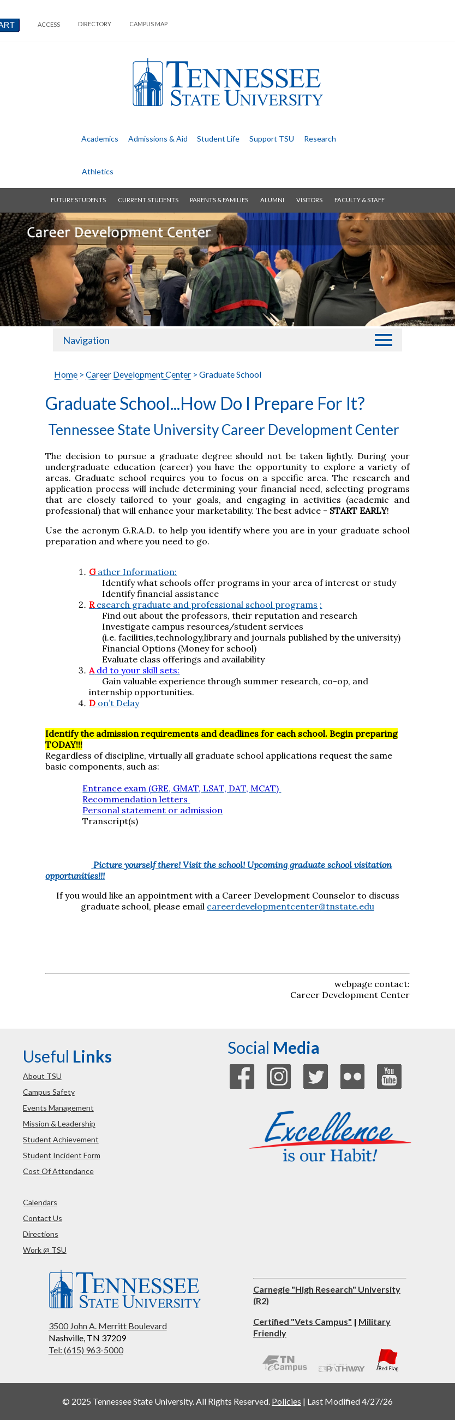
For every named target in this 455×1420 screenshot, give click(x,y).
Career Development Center (138, 374)
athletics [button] (97, 171)
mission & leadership (59, 1123)
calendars (40, 1202)
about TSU (42, 1076)
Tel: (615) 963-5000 (86, 1350)
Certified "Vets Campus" (302, 1321)
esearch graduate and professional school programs (203, 604)
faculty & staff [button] (359, 199)
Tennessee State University (227, 82)
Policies (286, 1401)
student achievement (61, 1139)
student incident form (61, 1155)
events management (58, 1107)
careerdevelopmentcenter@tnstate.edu (290, 906)
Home (65, 374)
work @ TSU (45, 1249)
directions (40, 1234)
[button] (383, 340)
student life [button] (218, 138)
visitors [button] (309, 199)
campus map (148, 23)
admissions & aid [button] (158, 138)
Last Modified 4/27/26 (350, 1401)
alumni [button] (272, 199)
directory (94, 23)
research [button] (320, 138)
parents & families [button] (219, 199)
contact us (42, 1218)
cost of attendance (58, 1171)
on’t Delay (118, 702)
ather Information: (133, 571)
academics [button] (99, 138)
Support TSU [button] (271, 138)
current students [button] (148, 199)
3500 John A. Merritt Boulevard (108, 1326)
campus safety (49, 1091)
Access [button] (49, 24)
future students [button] (78, 199)
